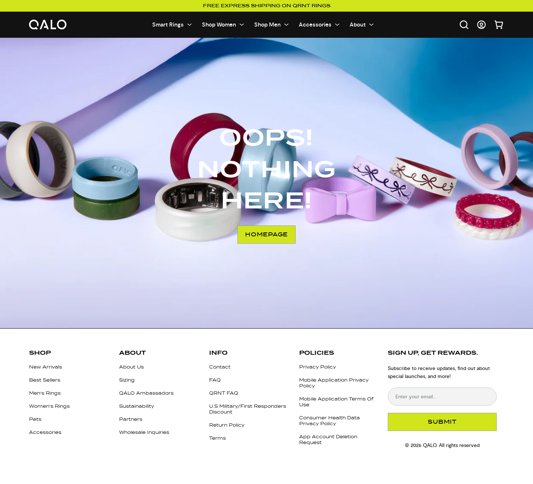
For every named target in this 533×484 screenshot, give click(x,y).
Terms (217, 438)
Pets (35, 419)
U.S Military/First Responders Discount (247, 409)
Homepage (266, 234)
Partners (130, 419)
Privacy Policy (317, 367)
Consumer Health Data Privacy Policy (329, 421)
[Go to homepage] (48, 25)
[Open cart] (499, 25)
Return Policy (226, 425)
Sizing (127, 380)
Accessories (45, 432)
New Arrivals (45, 367)
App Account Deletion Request (328, 440)
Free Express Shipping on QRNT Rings (266, 6)
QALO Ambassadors (146, 393)
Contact (220, 367)
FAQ (215, 380)
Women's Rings (49, 406)
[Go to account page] (481, 25)
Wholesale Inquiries (144, 432)
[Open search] (464, 25)
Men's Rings (45, 393)
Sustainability (136, 406)
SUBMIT (442, 422)
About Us (131, 367)
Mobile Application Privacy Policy (334, 383)
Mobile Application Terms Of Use (336, 402)
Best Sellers (44, 380)
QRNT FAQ (223, 393)
